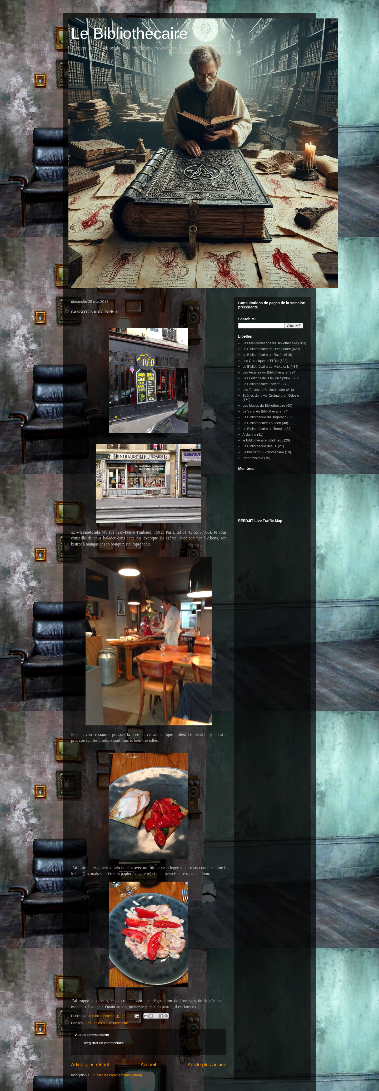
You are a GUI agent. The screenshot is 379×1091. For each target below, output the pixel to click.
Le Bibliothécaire (129, 33)
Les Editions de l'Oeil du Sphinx (266, 378)
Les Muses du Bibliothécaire (263, 405)
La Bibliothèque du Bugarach (264, 417)
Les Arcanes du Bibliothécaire (264, 372)
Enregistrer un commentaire (103, 1043)
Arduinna (249, 434)
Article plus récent (90, 1064)
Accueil (148, 1064)
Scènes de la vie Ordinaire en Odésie (270, 395)
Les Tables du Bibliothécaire (107, 1023)
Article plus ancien (206, 1064)
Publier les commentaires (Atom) (117, 1075)
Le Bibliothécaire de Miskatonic (266, 366)
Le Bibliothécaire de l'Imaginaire (266, 349)
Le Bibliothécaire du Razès (262, 355)
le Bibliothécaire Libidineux (262, 440)
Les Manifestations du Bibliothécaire (269, 343)
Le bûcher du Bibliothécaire (263, 452)
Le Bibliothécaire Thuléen (261, 423)
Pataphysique (252, 458)
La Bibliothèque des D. (259, 446)
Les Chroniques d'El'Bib (260, 361)
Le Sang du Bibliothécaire (261, 411)
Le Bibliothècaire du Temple (263, 429)
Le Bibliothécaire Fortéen (261, 384)
